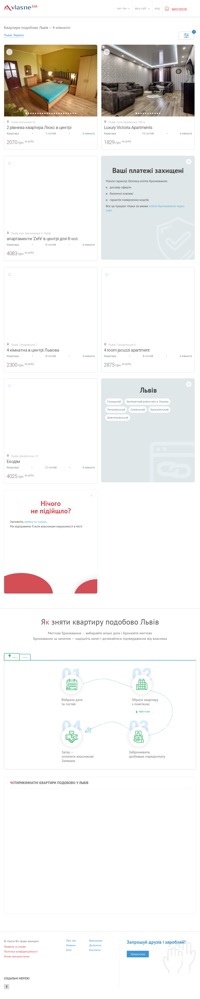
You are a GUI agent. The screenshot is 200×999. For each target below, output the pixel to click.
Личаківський (116, 409)
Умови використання (16, 959)
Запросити (137, 958)
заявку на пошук (35, 522)
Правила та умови (15, 950)
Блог (69, 954)
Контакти (95, 954)
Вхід (157, 8)
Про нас (71, 944)
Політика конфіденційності (21, 955)
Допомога (95, 949)
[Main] (20, 8)
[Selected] (186, 35)
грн (20, 143)
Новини (71, 949)
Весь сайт (140, 8)
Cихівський (137, 409)
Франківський (159, 409)
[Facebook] (6, 990)
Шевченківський (117, 417)
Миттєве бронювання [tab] (30, 659)
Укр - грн (122, 8)
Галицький (114, 401)
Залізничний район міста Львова (147, 401)
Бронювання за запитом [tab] (73, 659)
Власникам (95, 944)
